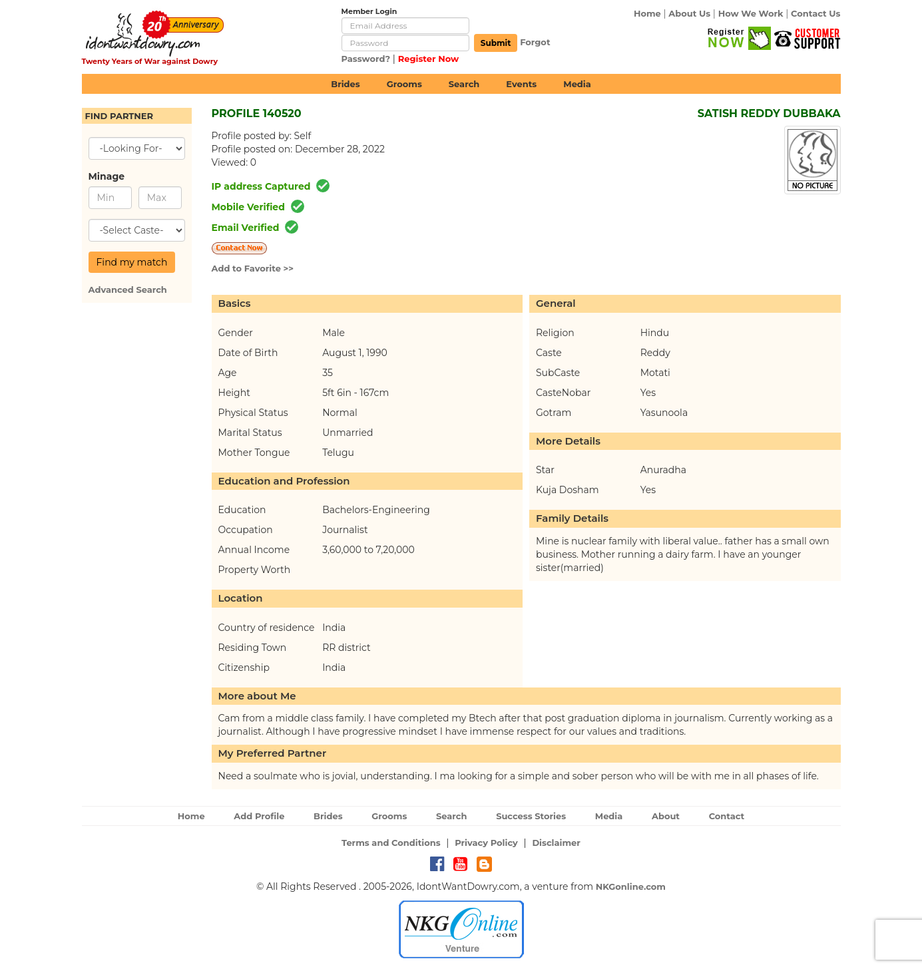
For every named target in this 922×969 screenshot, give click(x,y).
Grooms (404, 84)
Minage (107, 176)
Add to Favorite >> (253, 268)
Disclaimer (556, 842)
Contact (727, 816)
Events (521, 84)
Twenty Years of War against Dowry (150, 61)
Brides (345, 84)
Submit (496, 43)
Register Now (428, 58)
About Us (689, 13)
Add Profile (259, 816)
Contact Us (815, 13)
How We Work (751, 13)
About (666, 816)
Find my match (132, 262)
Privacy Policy (486, 842)
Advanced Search (128, 289)
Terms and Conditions (391, 842)
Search (464, 84)
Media (577, 84)
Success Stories (531, 816)
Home (647, 13)
